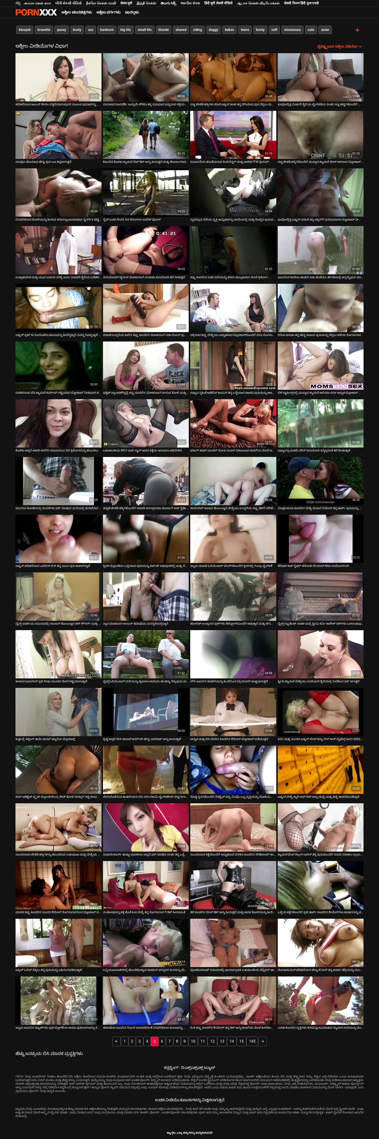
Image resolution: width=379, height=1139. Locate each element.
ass (90, 30)
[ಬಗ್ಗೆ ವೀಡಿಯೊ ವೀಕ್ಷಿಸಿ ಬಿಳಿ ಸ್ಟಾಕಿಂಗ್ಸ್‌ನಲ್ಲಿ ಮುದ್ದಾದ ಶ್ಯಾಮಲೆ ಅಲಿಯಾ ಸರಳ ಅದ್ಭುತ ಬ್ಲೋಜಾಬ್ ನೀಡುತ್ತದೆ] (321, 365)
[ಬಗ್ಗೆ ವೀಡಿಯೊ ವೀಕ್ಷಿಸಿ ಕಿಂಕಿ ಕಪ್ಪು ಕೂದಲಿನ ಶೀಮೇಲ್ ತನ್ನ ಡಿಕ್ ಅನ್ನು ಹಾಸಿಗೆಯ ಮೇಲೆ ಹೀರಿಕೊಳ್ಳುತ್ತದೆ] (233, 1000)
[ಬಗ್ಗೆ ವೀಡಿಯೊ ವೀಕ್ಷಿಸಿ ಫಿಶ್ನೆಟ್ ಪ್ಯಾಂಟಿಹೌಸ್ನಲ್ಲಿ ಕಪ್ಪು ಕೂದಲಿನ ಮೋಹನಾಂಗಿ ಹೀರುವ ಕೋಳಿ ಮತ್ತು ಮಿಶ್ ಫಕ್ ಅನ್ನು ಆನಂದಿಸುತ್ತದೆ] (146, 365)
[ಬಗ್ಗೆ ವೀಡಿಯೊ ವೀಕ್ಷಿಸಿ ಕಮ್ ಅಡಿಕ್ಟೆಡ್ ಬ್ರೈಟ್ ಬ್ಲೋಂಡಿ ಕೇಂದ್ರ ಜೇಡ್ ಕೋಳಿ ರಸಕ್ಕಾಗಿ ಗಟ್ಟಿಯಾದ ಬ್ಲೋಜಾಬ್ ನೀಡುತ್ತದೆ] (58, 769)
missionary (292, 30)
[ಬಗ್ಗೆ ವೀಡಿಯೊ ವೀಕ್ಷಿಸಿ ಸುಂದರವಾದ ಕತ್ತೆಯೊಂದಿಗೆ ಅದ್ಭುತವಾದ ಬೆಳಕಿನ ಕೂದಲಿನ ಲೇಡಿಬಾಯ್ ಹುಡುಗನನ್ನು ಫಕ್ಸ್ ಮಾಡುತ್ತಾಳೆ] (233, 827)
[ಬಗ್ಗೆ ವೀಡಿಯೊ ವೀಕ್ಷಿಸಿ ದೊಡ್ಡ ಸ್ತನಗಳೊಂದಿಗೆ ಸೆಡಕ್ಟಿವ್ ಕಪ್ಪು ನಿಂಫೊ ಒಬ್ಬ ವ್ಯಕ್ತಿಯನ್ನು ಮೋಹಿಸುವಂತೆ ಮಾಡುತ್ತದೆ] (233, 769)
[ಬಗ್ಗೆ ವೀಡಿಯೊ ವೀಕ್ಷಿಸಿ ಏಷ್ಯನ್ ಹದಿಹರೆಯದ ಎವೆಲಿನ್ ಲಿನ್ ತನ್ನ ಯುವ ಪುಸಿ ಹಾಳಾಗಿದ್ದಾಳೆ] (58, 538)
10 (193, 1041)
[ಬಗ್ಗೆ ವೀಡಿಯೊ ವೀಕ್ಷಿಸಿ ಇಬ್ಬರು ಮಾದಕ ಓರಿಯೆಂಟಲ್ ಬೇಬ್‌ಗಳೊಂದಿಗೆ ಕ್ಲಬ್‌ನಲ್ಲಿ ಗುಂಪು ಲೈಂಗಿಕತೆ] (233, 538)
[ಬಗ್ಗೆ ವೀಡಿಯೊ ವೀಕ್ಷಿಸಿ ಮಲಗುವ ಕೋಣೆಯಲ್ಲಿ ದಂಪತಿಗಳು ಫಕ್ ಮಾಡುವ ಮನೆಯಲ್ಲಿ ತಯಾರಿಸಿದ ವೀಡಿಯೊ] (58, 481)
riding (197, 30)
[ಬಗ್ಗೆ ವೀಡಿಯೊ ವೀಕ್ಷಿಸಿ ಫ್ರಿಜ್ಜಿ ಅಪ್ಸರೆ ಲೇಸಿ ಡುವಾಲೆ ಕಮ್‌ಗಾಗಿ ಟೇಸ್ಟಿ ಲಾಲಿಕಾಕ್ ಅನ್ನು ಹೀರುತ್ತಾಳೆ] (146, 712)
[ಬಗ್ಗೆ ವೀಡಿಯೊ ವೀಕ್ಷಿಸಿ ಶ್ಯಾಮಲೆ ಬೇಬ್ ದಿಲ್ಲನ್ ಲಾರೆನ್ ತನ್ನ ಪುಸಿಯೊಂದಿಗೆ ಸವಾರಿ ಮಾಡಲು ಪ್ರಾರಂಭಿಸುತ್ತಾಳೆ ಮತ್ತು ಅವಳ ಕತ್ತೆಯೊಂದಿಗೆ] (321, 827)
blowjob (25, 30)
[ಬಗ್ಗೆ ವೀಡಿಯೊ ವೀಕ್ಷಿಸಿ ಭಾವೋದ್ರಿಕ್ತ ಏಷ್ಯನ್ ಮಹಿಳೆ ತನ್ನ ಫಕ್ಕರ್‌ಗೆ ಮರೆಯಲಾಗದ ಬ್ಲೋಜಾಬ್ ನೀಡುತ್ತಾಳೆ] (321, 192)
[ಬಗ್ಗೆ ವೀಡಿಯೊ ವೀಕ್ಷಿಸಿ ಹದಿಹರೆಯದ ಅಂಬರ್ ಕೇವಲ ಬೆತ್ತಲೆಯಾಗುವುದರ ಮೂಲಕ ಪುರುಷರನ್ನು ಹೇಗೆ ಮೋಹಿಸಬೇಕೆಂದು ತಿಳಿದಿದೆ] (58, 77)
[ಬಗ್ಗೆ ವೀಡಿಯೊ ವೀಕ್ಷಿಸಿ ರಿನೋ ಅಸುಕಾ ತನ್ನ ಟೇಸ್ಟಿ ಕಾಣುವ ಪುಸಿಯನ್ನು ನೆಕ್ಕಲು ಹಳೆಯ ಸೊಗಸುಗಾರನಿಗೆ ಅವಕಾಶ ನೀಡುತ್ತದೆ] (321, 308)
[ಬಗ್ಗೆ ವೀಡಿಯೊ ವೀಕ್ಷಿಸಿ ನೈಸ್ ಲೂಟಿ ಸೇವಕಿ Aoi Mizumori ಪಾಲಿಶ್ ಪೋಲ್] (146, 192)
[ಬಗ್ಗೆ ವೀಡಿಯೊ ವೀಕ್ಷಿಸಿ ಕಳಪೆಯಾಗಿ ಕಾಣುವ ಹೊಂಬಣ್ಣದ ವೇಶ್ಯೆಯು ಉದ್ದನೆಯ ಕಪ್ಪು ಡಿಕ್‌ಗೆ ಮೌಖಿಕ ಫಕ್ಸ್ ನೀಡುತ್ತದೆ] (233, 481)
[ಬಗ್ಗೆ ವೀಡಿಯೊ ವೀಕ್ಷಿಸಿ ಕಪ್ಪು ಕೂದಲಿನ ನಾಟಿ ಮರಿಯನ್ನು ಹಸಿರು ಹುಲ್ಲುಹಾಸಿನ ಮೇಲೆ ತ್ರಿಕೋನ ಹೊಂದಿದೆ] (233, 250)
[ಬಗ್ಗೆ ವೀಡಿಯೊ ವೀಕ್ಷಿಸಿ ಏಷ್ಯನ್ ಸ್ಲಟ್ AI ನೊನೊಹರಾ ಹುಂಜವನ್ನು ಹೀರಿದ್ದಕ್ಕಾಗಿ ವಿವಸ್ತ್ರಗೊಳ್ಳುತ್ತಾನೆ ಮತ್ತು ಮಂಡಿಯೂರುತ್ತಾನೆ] (58, 308)
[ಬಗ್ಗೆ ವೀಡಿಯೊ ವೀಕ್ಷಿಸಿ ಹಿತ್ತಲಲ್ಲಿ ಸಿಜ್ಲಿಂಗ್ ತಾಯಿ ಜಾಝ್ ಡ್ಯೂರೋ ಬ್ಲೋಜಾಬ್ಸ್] (58, 712)
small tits (145, 30)
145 (252, 1041)
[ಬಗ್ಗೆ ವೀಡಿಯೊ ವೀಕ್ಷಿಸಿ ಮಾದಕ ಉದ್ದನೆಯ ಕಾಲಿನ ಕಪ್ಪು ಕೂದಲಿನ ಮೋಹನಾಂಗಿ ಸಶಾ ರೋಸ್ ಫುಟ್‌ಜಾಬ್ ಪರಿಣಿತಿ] (146, 308)
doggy (213, 30)
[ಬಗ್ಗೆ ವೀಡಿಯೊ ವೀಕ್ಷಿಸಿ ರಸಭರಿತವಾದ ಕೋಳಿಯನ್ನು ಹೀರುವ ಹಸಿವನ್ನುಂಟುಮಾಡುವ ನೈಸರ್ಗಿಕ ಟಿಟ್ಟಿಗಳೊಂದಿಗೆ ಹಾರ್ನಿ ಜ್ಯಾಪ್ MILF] (58, 192)
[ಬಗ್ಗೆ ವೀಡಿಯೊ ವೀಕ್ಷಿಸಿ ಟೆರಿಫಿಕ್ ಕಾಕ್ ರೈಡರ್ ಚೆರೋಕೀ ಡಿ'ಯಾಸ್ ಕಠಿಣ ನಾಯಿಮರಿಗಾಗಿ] (321, 538)
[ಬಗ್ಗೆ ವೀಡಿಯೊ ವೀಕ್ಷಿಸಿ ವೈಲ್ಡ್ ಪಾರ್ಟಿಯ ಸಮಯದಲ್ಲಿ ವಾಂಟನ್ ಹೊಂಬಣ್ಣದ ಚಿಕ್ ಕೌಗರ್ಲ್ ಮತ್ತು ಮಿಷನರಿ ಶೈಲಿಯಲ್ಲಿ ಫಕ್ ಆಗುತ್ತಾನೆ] (58, 596)
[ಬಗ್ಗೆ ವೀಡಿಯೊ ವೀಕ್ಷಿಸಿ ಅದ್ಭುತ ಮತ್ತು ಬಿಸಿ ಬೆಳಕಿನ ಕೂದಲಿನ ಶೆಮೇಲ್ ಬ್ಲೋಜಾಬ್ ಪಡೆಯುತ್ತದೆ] (233, 712)
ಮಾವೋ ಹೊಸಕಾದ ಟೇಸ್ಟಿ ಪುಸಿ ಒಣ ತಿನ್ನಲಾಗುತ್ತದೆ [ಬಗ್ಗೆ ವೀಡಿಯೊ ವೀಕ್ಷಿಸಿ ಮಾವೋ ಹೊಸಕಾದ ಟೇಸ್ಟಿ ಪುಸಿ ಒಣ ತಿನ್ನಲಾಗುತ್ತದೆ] (43, 161)
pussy (61, 30)
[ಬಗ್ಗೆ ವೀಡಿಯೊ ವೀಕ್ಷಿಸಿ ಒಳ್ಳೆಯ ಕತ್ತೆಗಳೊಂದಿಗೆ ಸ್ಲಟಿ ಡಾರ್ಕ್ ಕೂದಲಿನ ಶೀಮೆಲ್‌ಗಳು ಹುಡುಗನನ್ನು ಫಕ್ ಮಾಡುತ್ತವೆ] (321, 885)
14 (232, 1041)
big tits (125, 30)
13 (222, 1041)
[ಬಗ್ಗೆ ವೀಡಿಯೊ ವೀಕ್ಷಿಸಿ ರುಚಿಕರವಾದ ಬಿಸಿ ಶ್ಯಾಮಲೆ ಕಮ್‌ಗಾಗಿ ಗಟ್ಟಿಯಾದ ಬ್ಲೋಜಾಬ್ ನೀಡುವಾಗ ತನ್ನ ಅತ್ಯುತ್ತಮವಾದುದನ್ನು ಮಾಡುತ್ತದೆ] (58, 365)
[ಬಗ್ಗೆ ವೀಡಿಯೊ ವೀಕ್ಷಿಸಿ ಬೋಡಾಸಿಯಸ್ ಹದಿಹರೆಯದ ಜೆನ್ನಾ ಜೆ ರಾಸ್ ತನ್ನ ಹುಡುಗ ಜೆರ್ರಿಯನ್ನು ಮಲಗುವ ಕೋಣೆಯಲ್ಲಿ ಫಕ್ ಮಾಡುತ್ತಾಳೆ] (321, 942)
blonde (164, 30)
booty (260, 30)
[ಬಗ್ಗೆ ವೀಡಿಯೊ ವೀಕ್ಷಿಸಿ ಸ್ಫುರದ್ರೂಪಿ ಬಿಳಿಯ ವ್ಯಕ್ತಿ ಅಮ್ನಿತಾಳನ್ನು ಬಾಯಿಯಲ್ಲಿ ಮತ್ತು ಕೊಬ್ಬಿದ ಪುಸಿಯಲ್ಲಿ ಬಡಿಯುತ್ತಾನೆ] (233, 192)
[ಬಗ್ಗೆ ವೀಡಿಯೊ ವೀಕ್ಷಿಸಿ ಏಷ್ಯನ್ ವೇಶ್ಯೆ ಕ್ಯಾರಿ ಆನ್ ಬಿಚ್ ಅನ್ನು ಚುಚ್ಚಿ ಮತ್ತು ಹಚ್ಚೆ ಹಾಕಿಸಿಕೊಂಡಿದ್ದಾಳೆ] (321, 769)
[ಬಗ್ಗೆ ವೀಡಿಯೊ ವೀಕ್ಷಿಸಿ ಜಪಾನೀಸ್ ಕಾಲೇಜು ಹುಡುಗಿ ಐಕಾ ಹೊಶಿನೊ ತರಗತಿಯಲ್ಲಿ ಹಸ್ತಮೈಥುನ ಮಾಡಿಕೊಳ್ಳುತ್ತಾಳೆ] (321, 250)
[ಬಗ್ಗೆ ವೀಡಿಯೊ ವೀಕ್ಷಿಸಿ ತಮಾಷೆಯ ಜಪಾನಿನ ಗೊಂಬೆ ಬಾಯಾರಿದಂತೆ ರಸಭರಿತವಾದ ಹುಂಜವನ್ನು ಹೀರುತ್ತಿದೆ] (146, 1000)
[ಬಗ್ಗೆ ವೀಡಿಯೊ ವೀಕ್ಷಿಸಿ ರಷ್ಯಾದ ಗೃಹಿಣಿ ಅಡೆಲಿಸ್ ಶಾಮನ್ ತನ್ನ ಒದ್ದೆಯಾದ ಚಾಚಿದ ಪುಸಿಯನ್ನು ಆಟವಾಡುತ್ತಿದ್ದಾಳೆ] (233, 365)
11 (203, 1041)
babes (229, 30)
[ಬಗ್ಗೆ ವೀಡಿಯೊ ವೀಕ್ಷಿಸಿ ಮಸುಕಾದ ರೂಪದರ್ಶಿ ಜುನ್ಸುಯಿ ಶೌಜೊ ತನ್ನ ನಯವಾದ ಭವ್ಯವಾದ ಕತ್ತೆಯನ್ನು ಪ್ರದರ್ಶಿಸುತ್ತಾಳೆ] (146, 77)
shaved (180, 30)
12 (212, 1041)
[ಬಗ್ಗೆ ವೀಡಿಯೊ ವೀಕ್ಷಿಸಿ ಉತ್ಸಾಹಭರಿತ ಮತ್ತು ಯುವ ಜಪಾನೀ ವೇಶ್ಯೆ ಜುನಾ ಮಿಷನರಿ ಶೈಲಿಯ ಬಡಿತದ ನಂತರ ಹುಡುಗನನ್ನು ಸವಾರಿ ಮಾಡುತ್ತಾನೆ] (58, 250)
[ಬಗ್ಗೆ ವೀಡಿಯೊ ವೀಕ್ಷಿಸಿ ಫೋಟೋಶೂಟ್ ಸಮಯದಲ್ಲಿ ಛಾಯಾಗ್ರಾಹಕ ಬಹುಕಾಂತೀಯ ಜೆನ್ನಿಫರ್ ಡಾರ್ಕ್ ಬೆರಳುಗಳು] (233, 942)
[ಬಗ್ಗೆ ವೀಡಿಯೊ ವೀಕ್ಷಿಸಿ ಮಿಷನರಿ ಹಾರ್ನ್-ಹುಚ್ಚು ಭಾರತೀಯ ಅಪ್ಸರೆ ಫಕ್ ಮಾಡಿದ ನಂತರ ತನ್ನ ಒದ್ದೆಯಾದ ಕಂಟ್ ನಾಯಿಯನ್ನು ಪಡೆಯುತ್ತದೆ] (146, 827)
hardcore (107, 30)
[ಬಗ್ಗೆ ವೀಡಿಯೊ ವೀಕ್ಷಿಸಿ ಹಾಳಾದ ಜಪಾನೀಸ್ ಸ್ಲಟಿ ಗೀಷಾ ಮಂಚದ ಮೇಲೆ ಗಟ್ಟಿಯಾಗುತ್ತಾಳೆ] (58, 654)
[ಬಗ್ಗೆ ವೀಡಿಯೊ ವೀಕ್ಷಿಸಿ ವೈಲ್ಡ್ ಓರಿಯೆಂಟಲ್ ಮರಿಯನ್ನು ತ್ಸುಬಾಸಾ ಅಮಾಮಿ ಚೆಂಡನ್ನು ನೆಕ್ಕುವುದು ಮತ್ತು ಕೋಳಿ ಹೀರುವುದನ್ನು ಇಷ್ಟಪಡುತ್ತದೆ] (146, 654)
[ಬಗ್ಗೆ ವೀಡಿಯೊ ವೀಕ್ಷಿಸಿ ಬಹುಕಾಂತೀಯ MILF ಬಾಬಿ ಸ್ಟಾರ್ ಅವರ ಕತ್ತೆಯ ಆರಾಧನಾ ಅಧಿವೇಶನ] (146, 423)
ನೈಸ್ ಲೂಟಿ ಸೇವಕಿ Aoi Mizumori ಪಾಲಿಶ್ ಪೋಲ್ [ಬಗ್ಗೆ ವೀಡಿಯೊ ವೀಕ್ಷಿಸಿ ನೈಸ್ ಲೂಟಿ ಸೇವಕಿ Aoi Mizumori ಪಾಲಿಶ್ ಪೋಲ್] (132, 219)
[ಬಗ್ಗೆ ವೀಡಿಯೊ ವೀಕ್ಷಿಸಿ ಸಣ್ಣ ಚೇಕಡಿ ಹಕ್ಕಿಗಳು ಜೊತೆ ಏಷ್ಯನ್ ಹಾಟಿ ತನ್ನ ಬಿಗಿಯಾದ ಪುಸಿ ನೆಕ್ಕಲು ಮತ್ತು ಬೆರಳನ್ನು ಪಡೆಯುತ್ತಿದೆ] (233, 77)
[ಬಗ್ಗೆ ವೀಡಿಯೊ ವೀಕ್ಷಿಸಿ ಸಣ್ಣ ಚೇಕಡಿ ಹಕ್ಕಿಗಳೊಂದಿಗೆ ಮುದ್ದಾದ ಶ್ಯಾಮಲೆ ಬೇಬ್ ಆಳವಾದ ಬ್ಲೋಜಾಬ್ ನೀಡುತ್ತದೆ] (321, 134)
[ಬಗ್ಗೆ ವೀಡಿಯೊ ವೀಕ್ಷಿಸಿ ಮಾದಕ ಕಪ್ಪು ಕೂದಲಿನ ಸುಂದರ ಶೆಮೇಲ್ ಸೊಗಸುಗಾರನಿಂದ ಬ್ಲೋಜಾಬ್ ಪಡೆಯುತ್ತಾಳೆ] (58, 885)
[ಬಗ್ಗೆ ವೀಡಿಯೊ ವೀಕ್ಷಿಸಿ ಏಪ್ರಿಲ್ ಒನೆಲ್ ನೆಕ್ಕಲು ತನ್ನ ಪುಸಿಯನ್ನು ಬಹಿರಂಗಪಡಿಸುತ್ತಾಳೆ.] (58, 942)
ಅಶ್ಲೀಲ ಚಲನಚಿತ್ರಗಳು (76, 12)
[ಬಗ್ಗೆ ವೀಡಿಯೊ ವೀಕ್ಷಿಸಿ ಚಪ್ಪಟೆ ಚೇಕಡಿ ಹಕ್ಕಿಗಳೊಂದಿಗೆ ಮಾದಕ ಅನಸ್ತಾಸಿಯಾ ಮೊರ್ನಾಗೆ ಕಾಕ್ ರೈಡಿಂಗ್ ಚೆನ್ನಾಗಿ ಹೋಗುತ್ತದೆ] (146, 481)
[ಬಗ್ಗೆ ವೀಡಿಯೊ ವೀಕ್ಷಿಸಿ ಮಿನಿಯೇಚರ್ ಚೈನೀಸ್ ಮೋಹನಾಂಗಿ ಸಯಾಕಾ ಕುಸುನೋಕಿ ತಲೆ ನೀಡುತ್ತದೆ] (146, 250)
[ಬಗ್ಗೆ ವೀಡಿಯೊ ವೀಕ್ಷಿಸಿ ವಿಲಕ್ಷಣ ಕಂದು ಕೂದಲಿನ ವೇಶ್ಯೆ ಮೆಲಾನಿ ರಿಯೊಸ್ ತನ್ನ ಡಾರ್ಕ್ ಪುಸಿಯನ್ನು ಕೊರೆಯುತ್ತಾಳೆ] (321, 481)
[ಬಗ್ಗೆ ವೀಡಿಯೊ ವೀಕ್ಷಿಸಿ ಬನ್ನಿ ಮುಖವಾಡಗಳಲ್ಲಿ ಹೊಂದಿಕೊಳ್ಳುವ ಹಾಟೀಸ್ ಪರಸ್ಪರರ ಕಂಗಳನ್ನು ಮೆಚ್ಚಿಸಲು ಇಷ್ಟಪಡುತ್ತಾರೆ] (146, 942)
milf (274, 30)
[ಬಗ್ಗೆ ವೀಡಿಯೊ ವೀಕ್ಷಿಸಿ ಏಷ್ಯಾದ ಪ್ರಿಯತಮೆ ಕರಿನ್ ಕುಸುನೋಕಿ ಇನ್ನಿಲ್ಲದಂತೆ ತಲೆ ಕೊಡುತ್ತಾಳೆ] (321, 423)
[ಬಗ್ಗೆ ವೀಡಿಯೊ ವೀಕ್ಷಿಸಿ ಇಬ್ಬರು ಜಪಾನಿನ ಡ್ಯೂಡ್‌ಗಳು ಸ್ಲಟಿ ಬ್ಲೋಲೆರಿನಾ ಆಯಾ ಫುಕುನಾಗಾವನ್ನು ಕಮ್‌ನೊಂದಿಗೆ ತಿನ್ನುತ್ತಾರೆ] (58, 1000)
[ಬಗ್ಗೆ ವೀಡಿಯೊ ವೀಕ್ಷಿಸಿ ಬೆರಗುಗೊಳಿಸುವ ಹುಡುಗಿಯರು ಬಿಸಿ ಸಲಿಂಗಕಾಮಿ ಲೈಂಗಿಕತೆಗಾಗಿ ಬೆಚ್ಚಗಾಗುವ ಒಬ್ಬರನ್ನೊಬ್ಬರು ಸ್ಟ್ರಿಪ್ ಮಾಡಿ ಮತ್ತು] (146, 769)
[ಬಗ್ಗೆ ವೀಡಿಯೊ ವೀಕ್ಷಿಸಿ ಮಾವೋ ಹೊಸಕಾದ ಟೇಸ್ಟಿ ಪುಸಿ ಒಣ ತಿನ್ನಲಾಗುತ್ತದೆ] (58, 134)
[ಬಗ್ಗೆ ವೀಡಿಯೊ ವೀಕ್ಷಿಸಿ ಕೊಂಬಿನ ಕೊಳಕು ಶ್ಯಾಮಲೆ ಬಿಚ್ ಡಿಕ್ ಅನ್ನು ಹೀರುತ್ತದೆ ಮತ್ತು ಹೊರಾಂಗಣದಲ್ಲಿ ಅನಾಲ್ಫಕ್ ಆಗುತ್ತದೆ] (146, 134)
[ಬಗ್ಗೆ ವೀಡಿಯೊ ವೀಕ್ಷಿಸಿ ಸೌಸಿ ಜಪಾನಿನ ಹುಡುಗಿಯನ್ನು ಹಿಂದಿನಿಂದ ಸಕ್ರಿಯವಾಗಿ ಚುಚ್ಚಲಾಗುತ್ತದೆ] (233, 654)
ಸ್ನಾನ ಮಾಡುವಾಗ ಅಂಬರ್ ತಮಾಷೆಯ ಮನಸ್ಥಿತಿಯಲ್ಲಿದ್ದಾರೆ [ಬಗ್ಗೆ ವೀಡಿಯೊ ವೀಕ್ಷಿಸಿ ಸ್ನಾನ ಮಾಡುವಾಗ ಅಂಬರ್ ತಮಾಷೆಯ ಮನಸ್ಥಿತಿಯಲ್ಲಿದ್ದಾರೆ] (135, 623)
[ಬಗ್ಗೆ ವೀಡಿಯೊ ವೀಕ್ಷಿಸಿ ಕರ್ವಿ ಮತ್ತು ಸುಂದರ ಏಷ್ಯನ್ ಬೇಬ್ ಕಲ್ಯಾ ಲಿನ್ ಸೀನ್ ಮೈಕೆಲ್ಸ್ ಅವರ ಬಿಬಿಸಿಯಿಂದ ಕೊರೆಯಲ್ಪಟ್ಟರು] (321, 712)
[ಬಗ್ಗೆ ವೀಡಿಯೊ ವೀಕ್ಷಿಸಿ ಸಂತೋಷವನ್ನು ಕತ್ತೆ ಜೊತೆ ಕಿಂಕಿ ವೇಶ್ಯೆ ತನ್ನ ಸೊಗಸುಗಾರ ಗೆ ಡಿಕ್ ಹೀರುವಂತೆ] (146, 885)
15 (241, 1041)
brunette (43, 30)
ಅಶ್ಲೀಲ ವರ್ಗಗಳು (108, 12)
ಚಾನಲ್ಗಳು (132, 12)
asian (325, 30)
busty (77, 30)
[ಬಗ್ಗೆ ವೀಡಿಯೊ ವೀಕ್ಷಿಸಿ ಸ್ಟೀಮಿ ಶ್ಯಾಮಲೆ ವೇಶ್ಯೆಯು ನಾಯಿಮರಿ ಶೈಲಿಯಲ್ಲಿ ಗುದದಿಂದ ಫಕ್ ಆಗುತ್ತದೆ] (321, 654)
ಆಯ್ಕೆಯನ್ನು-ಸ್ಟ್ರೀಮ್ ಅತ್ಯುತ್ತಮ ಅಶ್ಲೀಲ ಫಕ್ (36, 12)
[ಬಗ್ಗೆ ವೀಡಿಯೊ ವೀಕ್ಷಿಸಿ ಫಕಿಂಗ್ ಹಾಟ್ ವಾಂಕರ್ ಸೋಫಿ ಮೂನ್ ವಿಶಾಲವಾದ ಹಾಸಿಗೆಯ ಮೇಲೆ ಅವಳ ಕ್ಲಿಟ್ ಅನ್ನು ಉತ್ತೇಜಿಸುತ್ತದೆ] (233, 423)
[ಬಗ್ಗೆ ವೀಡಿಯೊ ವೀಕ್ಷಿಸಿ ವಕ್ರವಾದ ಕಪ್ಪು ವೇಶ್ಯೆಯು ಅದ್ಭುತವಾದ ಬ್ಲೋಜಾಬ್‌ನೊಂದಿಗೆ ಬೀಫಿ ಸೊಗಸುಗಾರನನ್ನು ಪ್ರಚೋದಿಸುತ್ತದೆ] (233, 308)
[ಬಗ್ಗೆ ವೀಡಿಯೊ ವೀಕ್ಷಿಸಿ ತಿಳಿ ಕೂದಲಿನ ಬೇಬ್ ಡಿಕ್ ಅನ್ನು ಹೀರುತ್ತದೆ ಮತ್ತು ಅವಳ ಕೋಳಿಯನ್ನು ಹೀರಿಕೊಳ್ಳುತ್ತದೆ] (233, 885)
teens (245, 30)
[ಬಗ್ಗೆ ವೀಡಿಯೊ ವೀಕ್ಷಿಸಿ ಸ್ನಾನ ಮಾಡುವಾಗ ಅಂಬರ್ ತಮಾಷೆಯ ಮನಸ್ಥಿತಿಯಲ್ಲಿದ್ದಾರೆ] (146, 596)
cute (311, 30)
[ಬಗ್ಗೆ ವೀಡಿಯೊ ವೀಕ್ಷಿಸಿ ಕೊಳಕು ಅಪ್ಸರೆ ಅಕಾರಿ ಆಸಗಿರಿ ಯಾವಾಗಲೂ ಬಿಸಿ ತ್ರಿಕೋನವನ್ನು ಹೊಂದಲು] (58, 423)
